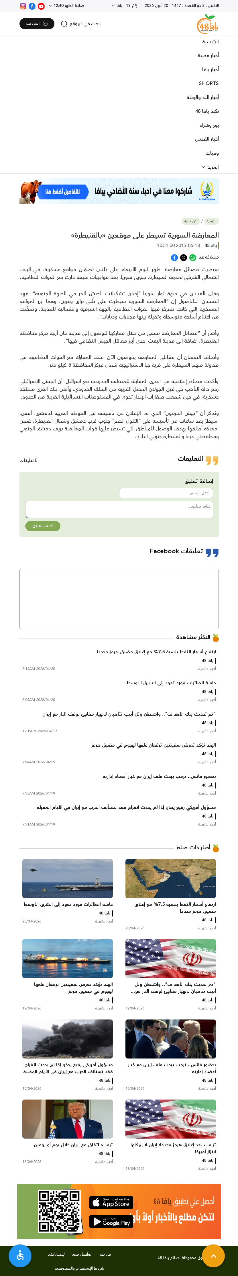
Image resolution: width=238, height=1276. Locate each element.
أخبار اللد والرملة (202, 97)
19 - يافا (126, 6)
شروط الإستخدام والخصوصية (79, 1268)
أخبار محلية (208, 55)
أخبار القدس (207, 139)
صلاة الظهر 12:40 (68, 6)
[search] (80, 24)
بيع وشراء (209, 125)
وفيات (212, 153)
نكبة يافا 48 (207, 111)
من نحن (105, 1254)
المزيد (212, 167)
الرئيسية (210, 42)
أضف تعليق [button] (42, 526)
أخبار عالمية (190, 221)
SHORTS (209, 83)
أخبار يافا (210, 69)
